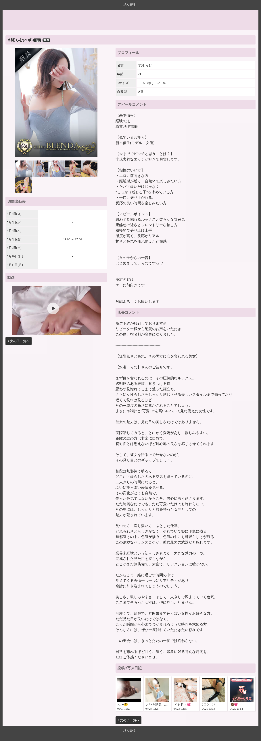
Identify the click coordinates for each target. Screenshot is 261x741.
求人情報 (129, 4)
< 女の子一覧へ (18, 341)
